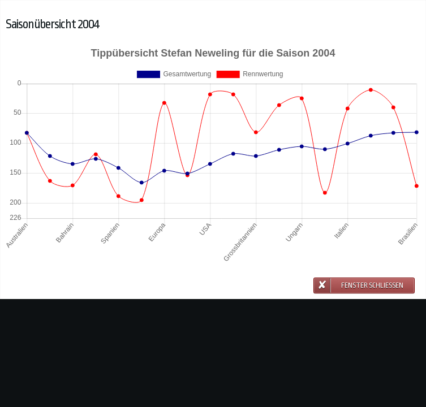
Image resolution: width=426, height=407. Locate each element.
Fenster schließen (372, 285)
